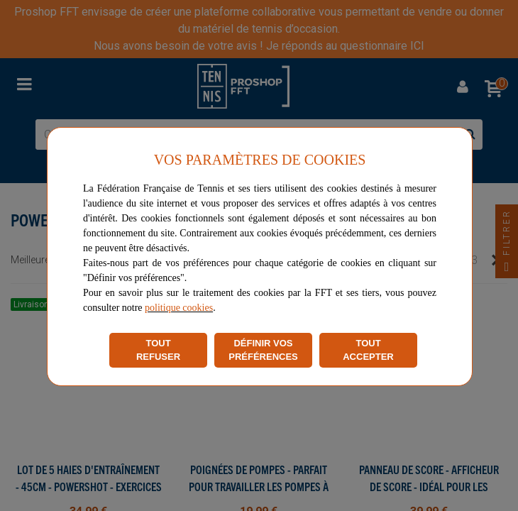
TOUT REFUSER (158, 350)
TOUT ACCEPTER (368, 350)
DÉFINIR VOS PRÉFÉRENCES (263, 350)
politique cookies (179, 307)
